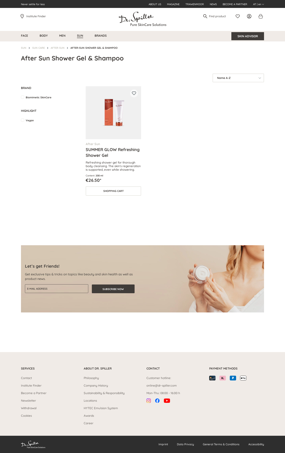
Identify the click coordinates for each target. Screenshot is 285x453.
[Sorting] (238, 78)
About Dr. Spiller (98, 368)
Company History (96, 385)
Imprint (163, 444)
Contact (26, 378)
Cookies (26, 416)
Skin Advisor (248, 36)
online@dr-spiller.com (161, 385)
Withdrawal (29, 408)
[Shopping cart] (260, 16)
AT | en (258, 4)
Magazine (173, 4)
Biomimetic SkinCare (38, 97)
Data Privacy (185, 444)
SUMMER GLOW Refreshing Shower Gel (113, 152)
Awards (89, 416)
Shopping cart (113, 191)
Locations (90, 400)
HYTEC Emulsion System (101, 408)
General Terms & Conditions (221, 444)
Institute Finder (36, 16)
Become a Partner (235, 4)
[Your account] (250, 16)
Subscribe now (113, 288)
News (213, 4)
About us (155, 4)
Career (88, 423)
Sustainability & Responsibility (104, 393)
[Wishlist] (238, 16)
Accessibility (256, 444)
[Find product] (219, 16)
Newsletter (28, 400)
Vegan (30, 120)
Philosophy (91, 378)
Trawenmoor (194, 4)
